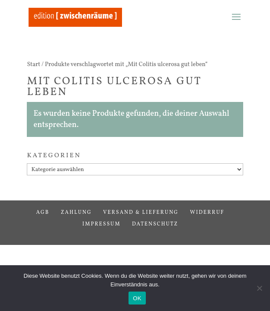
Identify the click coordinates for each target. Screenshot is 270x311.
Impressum (101, 224)
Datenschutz (155, 224)
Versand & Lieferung (140, 212)
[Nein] (259, 288)
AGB (42, 212)
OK (137, 298)
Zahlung (76, 212)
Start (33, 64)
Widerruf (207, 212)
